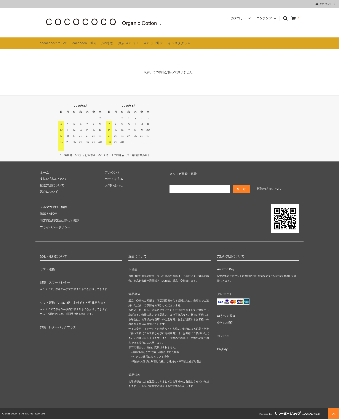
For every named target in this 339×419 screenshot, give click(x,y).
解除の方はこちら (269, 188)
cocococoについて (53, 43)
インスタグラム (179, 43)
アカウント (326, 3)
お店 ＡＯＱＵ (128, 43)
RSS (43, 212)
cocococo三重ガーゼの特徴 (92, 43)
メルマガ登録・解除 (183, 174)
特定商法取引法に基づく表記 (59, 219)
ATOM (52, 212)
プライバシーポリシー (55, 225)
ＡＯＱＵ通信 (153, 43)
